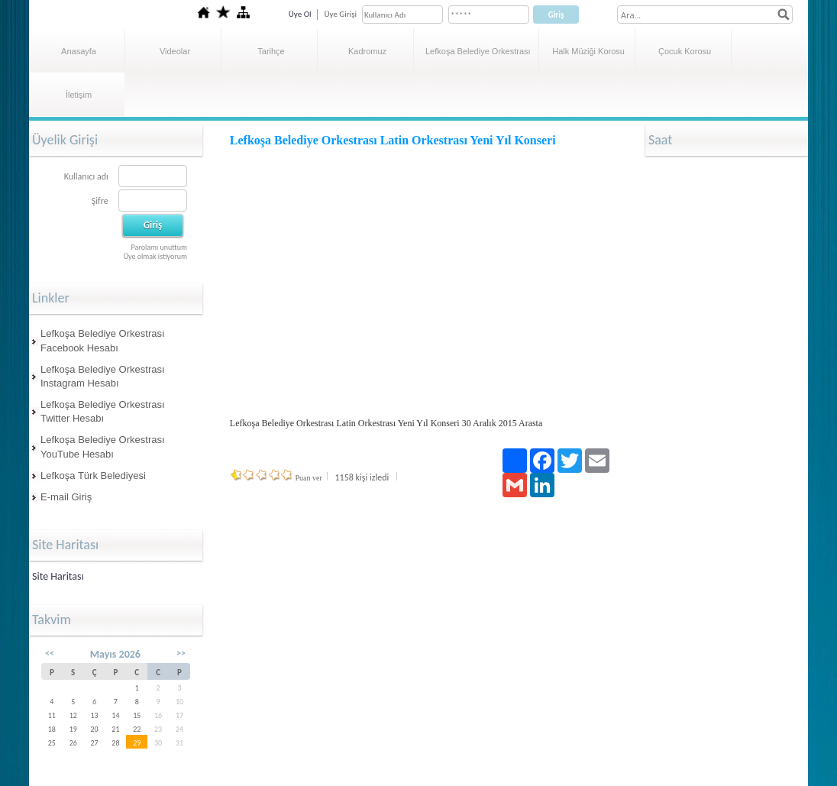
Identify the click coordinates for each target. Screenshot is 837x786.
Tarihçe (270, 51)
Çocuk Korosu (684, 51)
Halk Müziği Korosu (588, 51)
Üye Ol (300, 14)
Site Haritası (58, 576)
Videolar (175, 51)
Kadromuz (367, 51)
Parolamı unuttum (159, 247)
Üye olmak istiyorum (155, 256)
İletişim (79, 94)
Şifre (100, 201)
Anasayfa (78, 51)
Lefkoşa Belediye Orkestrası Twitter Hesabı (102, 411)
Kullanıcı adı (86, 176)
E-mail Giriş (66, 497)
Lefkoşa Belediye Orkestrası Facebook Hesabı (102, 340)
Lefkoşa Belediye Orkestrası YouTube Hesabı (102, 446)
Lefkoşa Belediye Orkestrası (478, 51)
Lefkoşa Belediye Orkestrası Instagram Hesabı (102, 376)
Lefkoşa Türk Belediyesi (93, 475)
